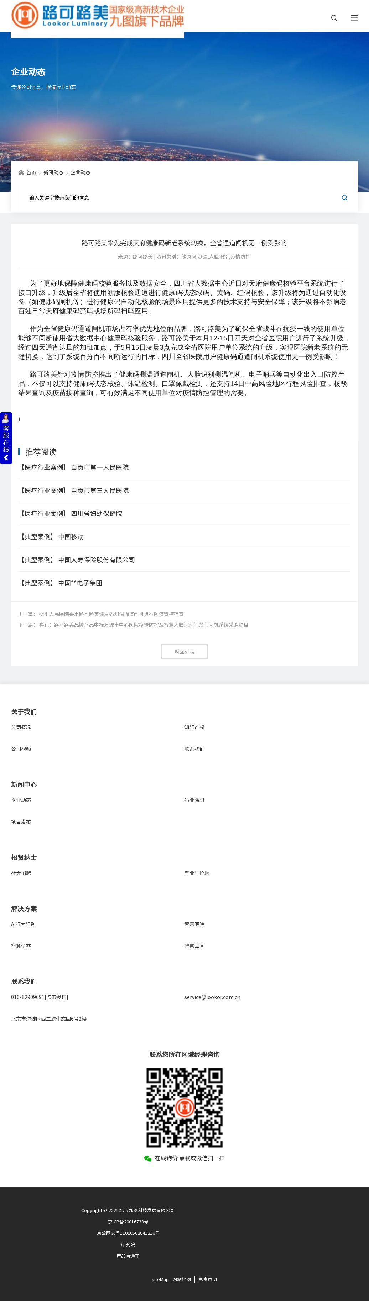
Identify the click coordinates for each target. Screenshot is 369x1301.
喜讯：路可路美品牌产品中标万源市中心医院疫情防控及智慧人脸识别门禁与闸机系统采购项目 (144, 624)
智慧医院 (194, 924)
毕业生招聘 (196, 873)
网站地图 (181, 1279)
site (156, 1279)
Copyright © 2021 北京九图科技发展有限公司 (128, 1210)
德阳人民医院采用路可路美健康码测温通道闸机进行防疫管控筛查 (111, 614)
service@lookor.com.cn (212, 997)
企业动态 (21, 800)
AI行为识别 (23, 924)
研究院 (128, 1244)
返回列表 (184, 651)
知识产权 (194, 727)
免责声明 (207, 1279)
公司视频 (21, 749)
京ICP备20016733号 (128, 1222)
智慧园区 (194, 946)
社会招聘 (21, 873)
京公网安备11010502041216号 (128, 1233)
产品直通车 (128, 1256)
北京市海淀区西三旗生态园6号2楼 (49, 1018)
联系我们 (194, 749)
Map (164, 1279)
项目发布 (21, 821)
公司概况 (21, 727)
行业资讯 (194, 800)
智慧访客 (21, 946)
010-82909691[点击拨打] (39, 997)
